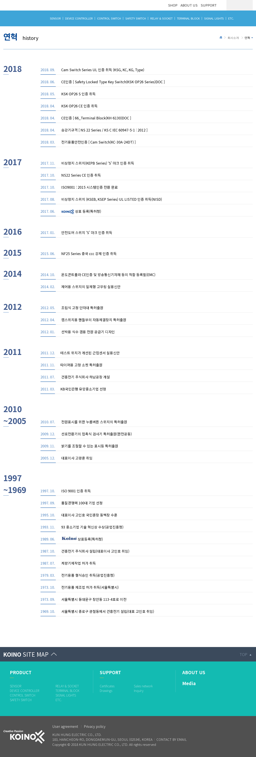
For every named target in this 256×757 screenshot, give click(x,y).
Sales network (143, 686)
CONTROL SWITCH (109, 18)
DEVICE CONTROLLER (79, 18)
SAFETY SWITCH (135, 18)
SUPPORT (209, 5)
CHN (247, 5)
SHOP (172, 5)
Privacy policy (94, 726)
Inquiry (139, 690)
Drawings (106, 690)
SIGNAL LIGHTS (214, 18)
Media (189, 683)
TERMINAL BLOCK (188, 18)
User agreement (65, 726)
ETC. (231, 18)
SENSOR (55, 18)
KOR (232, 5)
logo (7, 2)
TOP (243, 654)
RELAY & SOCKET (161, 18)
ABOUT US (189, 5)
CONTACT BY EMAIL (171, 739)
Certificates (107, 686)
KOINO (26, 654)
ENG (239, 5)
